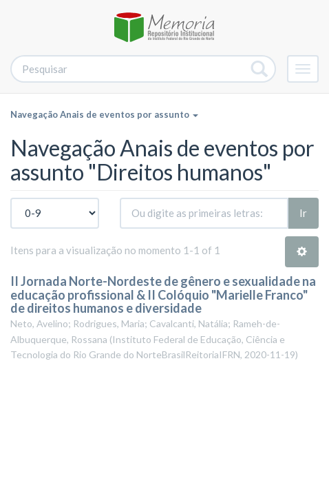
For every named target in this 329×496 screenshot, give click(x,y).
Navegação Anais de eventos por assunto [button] (104, 114)
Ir (303, 213)
